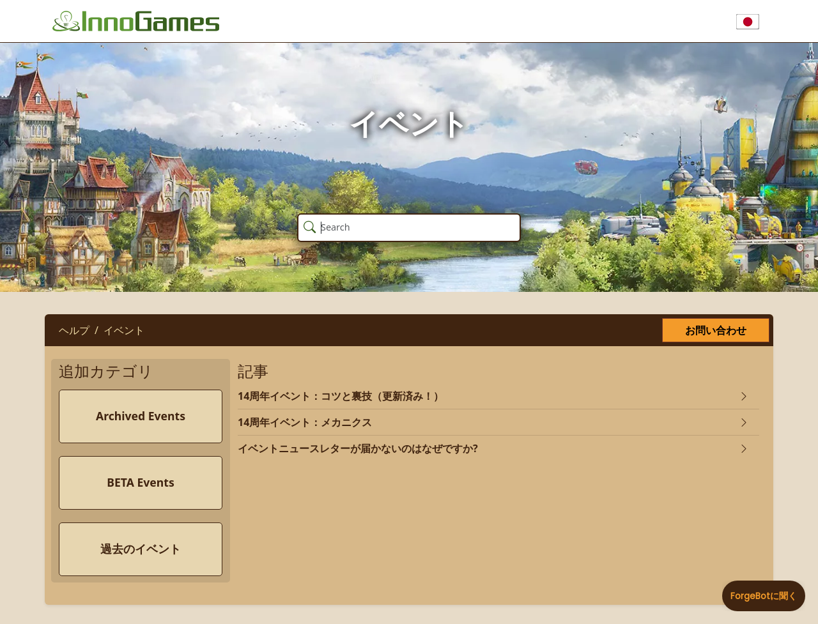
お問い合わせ (715, 330)
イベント (124, 330)
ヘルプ (74, 330)
